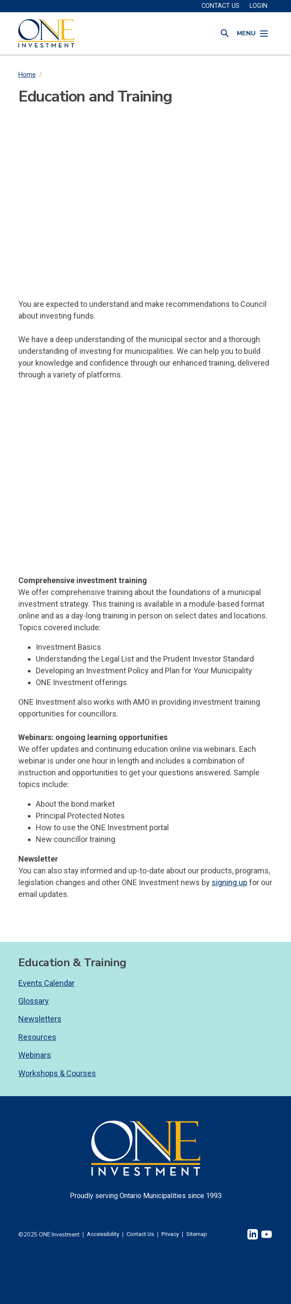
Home (27, 74)
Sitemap (196, 1234)
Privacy (170, 1234)
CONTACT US (221, 6)
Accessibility (103, 1234)
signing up (229, 882)
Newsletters (40, 1018)
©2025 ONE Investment (48, 1235)
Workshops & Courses (57, 1073)
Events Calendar (46, 983)
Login (258, 6)
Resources (37, 1037)
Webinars (34, 1055)
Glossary (33, 1000)
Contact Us (140, 1234)
